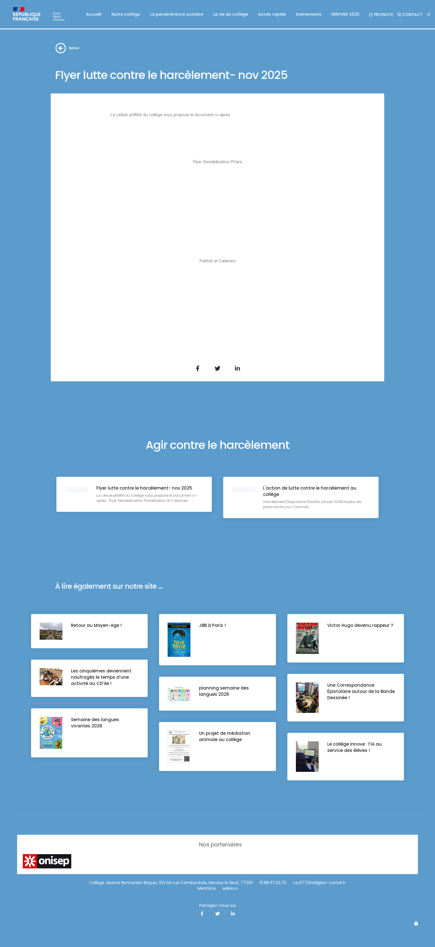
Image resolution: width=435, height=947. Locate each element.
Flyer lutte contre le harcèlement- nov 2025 (144, 488)
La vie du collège (230, 14)
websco (230, 888)
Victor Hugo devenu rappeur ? (360, 625)
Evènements (308, 14)
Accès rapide (272, 14)
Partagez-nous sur (217, 905)
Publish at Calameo (218, 260)
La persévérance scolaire (176, 14)
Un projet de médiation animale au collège (224, 736)
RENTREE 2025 (345, 14)
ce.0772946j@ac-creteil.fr (319, 882)
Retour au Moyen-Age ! (96, 625)
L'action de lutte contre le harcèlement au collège (309, 491)
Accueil (93, 14)
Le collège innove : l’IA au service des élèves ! (354, 747)
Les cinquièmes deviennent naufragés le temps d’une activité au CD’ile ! (101, 677)
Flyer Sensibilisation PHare (217, 161)
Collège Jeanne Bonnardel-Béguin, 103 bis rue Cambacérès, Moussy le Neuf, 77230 (171, 882)
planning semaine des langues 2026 (224, 691)
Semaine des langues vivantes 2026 (95, 723)
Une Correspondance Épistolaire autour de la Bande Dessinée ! (361, 691)
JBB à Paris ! (212, 625)
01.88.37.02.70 (272, 882)
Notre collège (125, 14)
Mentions (207, 888)
